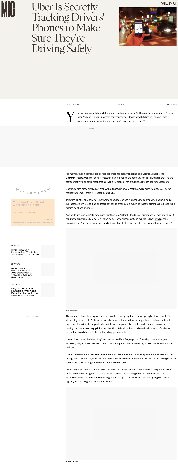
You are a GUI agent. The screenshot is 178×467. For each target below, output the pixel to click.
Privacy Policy (16, 225)
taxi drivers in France (94, 377)
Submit (48, 221)
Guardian (70, 178)
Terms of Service (45, 224)
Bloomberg (124, 339)
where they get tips (92, 328)
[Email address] (33, 214)
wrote (158, 219)
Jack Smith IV (73, 105)
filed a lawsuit (80, 373)
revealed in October (101, 354)
